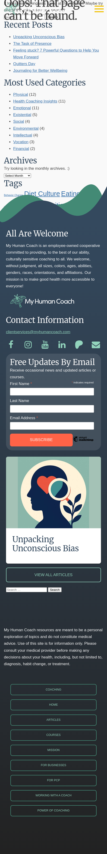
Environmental (25, 128)
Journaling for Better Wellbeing (40, 70)
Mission (53, 750)
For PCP (53, 780)
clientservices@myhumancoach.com (38, 332)
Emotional (22, 108)
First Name (21, 384)
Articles (54, 719)
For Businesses (53, 765)
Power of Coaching (54, 810)
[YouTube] (45, 344)
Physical (20, 94)
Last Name (19, 401)
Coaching (53, 689)
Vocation (20, 142)
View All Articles (54, 575)
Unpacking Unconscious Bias (39, 37)
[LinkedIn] (62, 344)
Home (53, 704)
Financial (21, 148)
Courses (53, 735)
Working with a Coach (53, 795)
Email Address (24, 418)
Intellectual (22, 135)
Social (18, 121)
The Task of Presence (32, 43)
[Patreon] (79, 344)
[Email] (96, 344)
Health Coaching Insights (35, 101)
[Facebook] (11, 344)
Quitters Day (24, 64)
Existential (22, 115)
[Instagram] (28, 344)
